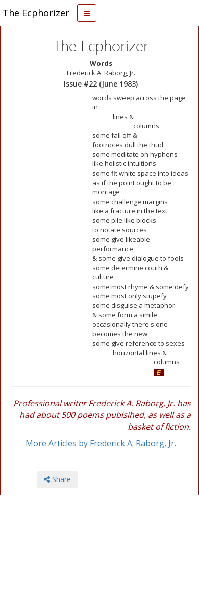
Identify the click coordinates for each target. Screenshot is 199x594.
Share (57, 479)
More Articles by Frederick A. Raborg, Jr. (101, 443)
